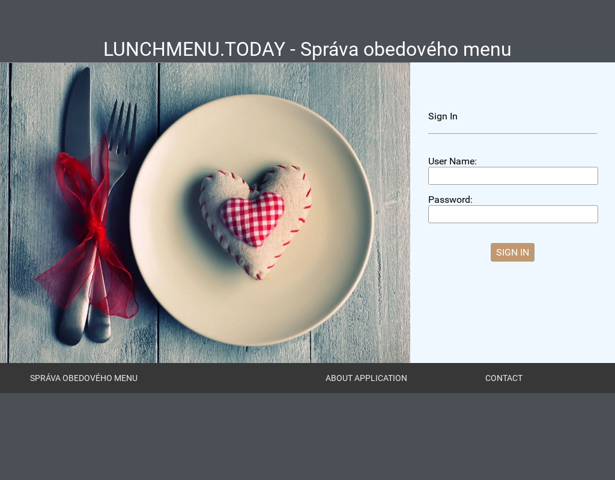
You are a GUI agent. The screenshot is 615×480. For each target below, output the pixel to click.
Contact (504, 378)
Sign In (443, 116)
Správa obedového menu (84, 378)
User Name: (452, 161)
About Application (366, 378)
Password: (450, 199)
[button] (513, 252)
